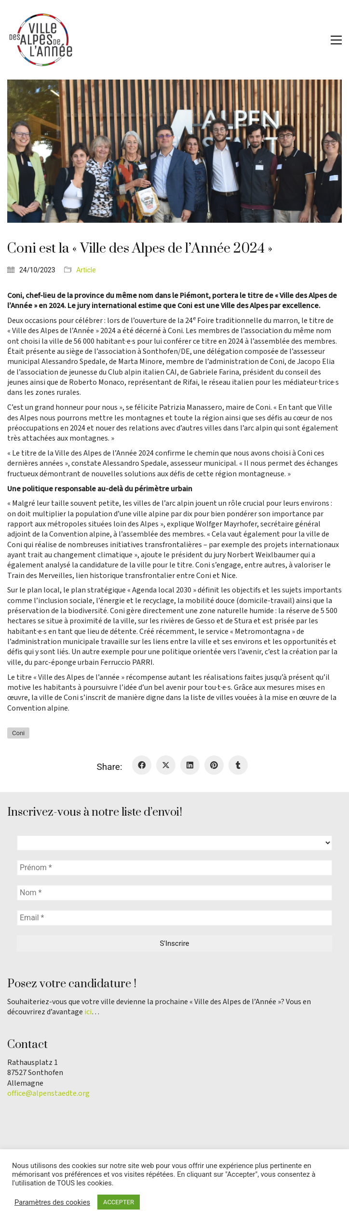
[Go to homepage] (41, 39)
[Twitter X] (165, 765)
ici (88, 1012)
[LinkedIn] (190, 765)
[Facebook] (141, 765)
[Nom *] (174, 893)
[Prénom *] (174, 867)
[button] (336, 40)
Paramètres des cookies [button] (52, 1202)
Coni (18, 733)
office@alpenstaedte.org (48, 1094)
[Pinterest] (214, 765)
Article (85, 270)
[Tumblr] (238, 765)
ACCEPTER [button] (118, 1202)
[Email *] (174, 918)
